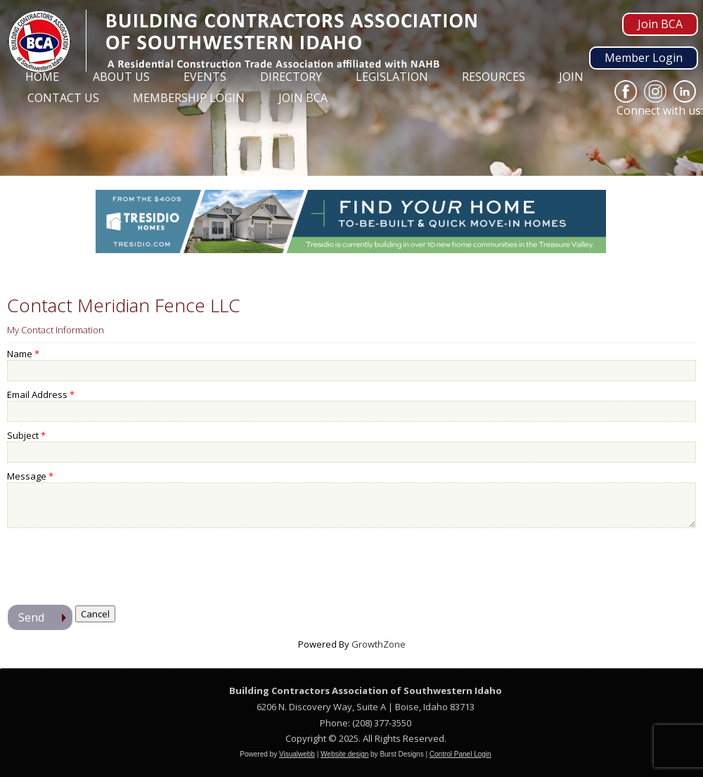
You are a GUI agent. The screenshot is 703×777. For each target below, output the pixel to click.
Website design (344, 754)
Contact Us (63, 97)
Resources (493, 76)
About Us (121, 76)
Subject (23, 435)
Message (26, 476)
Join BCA (660, 24)
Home (42, 76)
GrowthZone (379, 644)
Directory (291, 76)
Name (19, 353)
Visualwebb (297, 754)
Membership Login (189, 97)
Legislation (392, 76)
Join (571, 76)
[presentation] (114, 562)
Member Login (644, 57)
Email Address (37, 394)
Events (204, 76)
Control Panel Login (460, 754)
